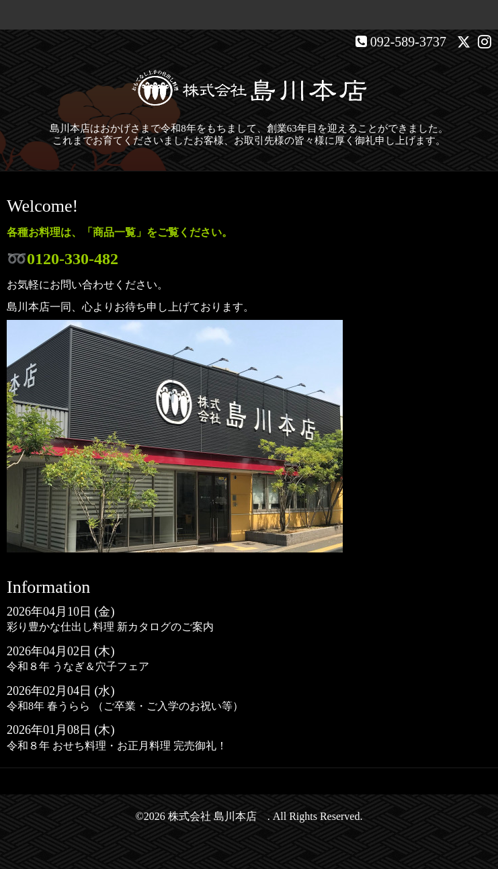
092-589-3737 (408, 41)
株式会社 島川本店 (217, 816)
